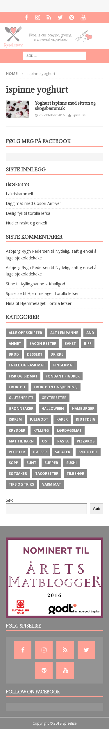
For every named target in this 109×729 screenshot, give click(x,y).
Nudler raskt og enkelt (26, 223)
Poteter (17, 451)
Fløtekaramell (18, 184)
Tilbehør (75, 473)
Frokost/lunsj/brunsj (56, 386)
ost (45, 441)
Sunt (31, 462)
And (90, 332)
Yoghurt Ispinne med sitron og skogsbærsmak (65, 105)
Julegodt (39, 419)
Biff (88, 343)
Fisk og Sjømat (23, 376)
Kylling (41, 430)
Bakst (70, 343)
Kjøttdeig (85, 419)
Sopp (13, 462)
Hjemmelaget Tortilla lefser (53, 293)
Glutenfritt (21, 397)
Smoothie (88, 451)
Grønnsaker (21, 408)
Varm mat (51, 484)
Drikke (57, 354)
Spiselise (79, 115)
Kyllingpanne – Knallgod (43, 284)
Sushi (71, 462)
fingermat (63, 365)
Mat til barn (21, 441)
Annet (15, 343)
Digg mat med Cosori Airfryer (33, 203)
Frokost (17, 386)
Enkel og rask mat (27, 365)
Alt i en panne (64, 332)
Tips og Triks (21, 484)
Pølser (40, 451)
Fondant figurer (63, 376)
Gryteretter (54, 397)
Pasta (63, 441)
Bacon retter (42, 343)
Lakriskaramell (19, 193)
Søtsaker (18, 473)
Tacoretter (46, 473)
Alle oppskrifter (25, 332)
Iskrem (15, 419)
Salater (62, 451)
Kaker (62, 419)
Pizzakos (85, 441)
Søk (9, 500)
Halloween (53, 408)
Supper (51, 462)
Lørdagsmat (69, 430)
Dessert (34, 354)
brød (14, 354)
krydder (17, 430)
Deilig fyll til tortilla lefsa (28, 213)
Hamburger (83, 408)
